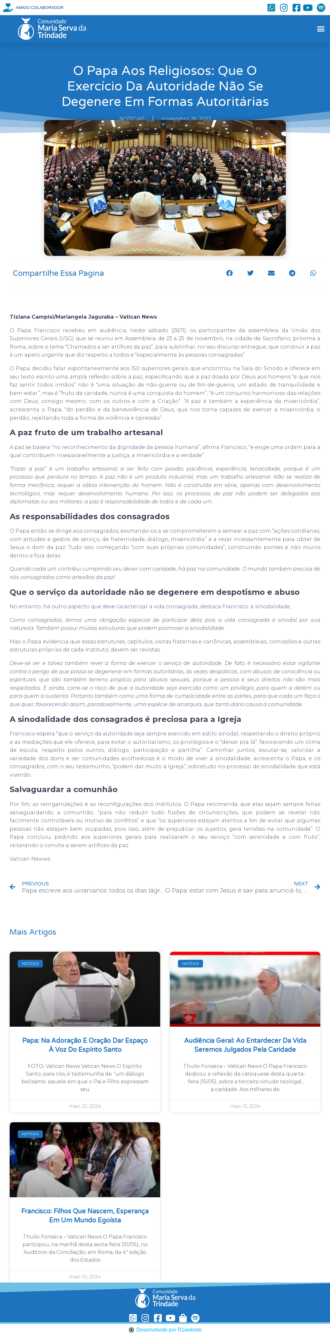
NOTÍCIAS (132, 119)
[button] (321, 29)
